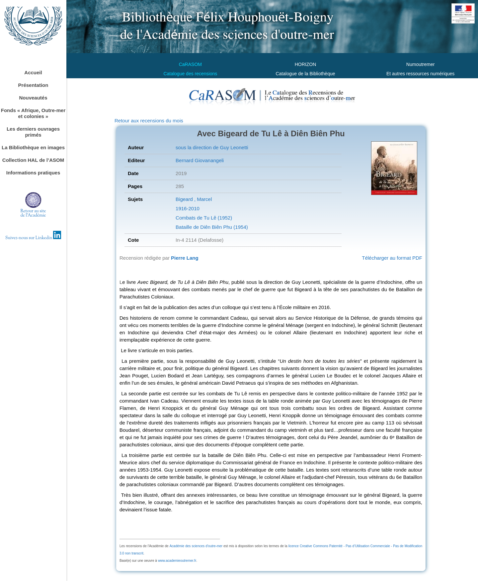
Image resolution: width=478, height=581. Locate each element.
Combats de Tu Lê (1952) (204, 218)
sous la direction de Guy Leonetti (212, 147)
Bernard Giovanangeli (200, 160)
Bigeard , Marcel (194, 199)
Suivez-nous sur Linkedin (33, 238)
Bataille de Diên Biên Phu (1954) (212, 227)
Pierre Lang (185, 258)
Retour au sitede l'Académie (33, 213)
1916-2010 (187, 208)
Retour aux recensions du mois (149, 120)
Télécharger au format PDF (392, 258)
